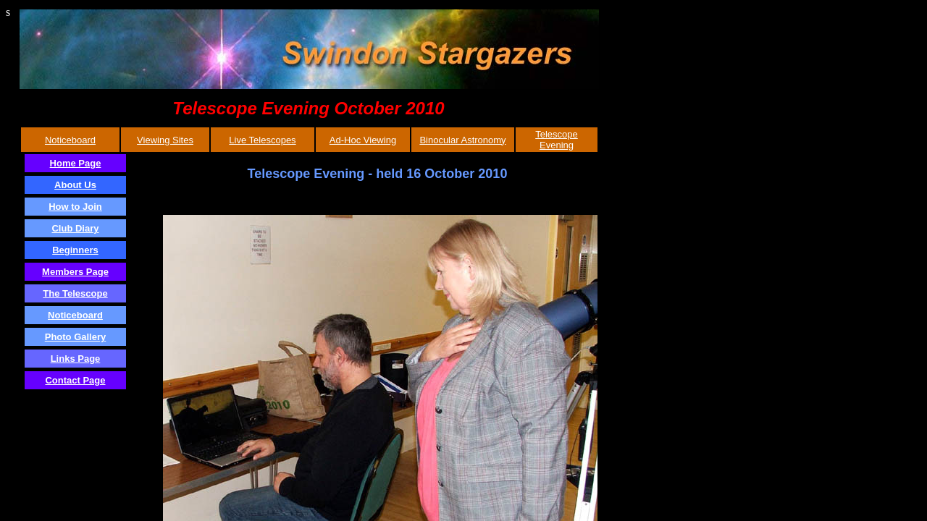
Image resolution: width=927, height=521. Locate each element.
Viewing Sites (165, 140)
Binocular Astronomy (462, 140)
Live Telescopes (262, 140)
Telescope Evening (556, 140)
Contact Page (75, 380)
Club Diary (74, 228)
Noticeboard (70, 140)
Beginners (75, 250)
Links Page (76, 358)
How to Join (75, 206)
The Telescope (75, 293)
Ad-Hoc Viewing (363, 140)
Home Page (75, 163)
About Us (75, 184)
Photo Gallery (75, 336)
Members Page (75, 271)
